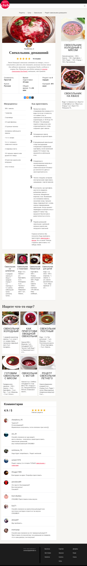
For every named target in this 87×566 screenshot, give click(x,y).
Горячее (61, 549)
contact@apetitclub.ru (29, 550)
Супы (60, 561)
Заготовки (48, 553)
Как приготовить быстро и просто (5, 4)
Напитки (47, 557)
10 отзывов (29, 58)
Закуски (61, 553)
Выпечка (47, 549)
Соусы (75, 557)
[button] (84, 6)
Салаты (61, 557)
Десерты (75, 549)
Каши (74, 553)
